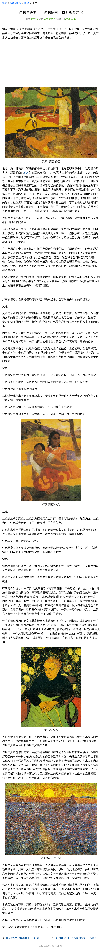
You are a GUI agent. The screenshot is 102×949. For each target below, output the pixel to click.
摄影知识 (15, 3)
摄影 (5, 3)
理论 (26, 3)
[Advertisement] (51, 63)
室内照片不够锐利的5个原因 (22, 938)
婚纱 (26, 172)
